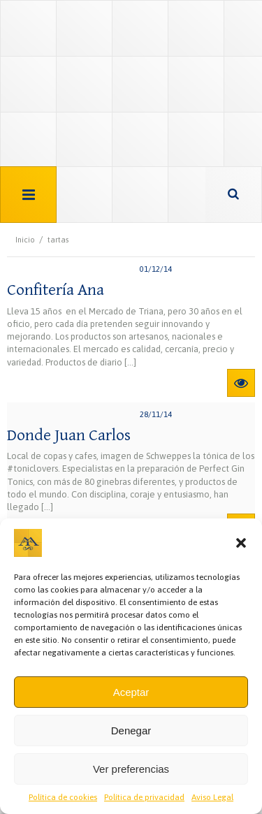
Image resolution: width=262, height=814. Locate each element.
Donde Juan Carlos (69, 435)
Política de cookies (63, 797)
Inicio (25, 239)
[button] (241, 543)
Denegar (131, 730)
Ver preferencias (131, 769)
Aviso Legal (212, 797)
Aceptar (131, 692)
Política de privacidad (144, 797)
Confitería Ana (55, 290)
